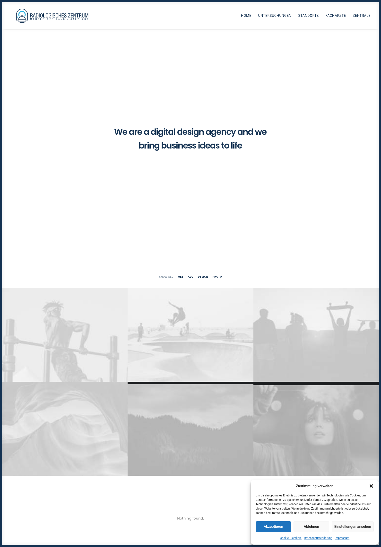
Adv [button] (190, 103)
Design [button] (203, 103)
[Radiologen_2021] (53, 17)
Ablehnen (311, 526)
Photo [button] (217, 103)
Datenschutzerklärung (318, 538)
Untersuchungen (275, 17)
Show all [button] (166, 103)
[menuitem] (248, 16)
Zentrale (362, 17)
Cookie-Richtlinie (291, 538)
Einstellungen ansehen (352, 526)
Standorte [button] (308, 17)
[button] (371, 486)
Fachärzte (336, 17)
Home (246, 17)
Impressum (342, 538)
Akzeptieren (273, 526)
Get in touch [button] (190, 487)
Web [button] (181, 103)
